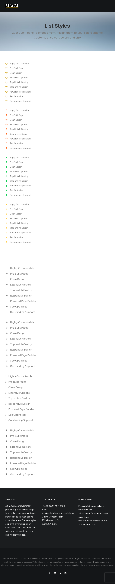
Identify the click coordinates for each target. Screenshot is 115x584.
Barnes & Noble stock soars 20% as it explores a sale (93, 522)
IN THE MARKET (85, 499)
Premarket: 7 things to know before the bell (91, 508)
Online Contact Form (52, 517)
